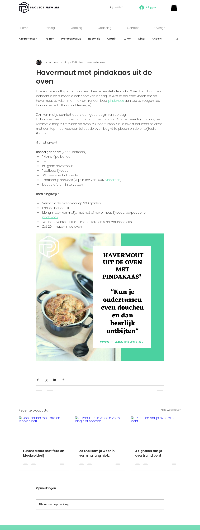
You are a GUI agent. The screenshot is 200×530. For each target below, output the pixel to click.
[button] (176, 38)
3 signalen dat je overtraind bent (148, 453)
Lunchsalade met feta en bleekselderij (43, 453)
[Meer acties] (162, 62)
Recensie (94, 38)
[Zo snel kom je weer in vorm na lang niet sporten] (100, 430)
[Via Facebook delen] (37, 379)
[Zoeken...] (120, 7)
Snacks (157, 38)
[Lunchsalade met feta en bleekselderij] (44, 430)
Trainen (49, 38)
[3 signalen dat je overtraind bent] (156, 430)
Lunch (127, 38)
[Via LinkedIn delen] (54, 379)
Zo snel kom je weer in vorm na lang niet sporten (97, 453)
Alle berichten (28, 38)
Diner (141, 38)
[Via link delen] (63, 379)
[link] (174, 7)
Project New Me (71, 38)
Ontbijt (112, 38)
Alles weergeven (171, 410)
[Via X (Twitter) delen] (46, 379)
